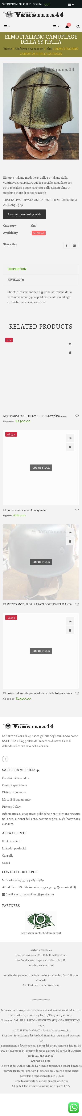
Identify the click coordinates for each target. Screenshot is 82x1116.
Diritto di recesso (14, 812)
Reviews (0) (16, 300)
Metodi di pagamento (16, 819)
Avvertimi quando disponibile (24, 234)
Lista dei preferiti (14, 868)
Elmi (49, 49)
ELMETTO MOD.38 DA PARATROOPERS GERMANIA (37, 624)
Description (17, 289)
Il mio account (11, 861)
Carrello (7, 875)
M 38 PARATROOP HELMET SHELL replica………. (35, 436)
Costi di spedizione (14, 805)
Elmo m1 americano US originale (24, 530)
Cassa (6, 882)
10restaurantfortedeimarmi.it (41, 953)
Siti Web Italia (51, 1005)
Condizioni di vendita (15, 798)
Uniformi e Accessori (29, 49)
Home (8, 49)
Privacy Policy (11, 826)
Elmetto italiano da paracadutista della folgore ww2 (37, 713)
